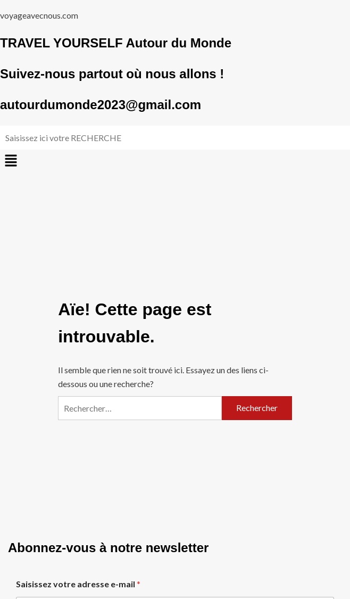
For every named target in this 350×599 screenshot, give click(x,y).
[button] (175, 161)
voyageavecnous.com (39, 15)
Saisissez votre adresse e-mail (78, 584)
